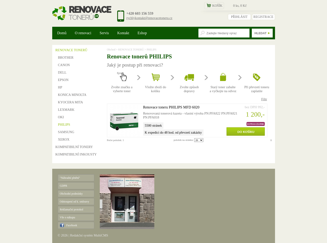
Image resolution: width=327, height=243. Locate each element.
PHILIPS (64, 124)
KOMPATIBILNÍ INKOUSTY (76, 154)
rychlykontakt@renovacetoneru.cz (149, 18)
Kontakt (123, 33)
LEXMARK (66, 109)
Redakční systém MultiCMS (89, 235)
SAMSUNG (66, 132)
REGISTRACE (263, 17)
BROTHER (66, 57)
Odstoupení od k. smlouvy (74, 201)
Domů (62, 33)
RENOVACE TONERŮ (71, 50)
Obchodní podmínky (71, 193)
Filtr (264, 99)
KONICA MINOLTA (72, 95)
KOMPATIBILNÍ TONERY (74, 147)
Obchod (111, 49)
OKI (61, 117)
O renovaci (83, 33)
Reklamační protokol (71, 209)
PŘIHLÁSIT (239, 17)
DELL (62, 72)
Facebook (71, 225)
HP (60, 87)
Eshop (142, 33)
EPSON (63, 80)
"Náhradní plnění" (70, 177)
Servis (104, 33)
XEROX (64, 139)
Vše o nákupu (67, 217)
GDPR (63, 185)
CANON (64, 65)
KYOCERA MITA (70, 102)
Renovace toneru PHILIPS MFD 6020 (171, 107)
